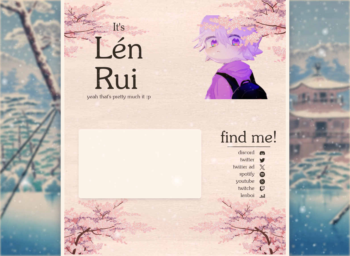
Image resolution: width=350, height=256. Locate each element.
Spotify (252, 173)
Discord (251, 152)
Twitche (251, 188)
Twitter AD (249, 166)
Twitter (252, 159)
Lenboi (253, 195)
